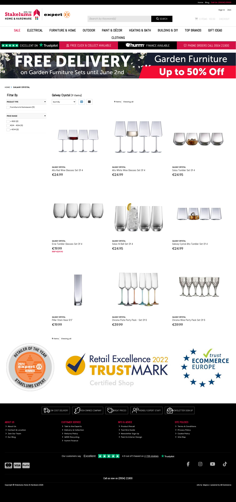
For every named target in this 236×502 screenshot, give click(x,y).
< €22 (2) (14, 121)
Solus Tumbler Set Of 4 (183, 170)
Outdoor (89, 30)
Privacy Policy (183, 430)
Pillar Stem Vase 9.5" (62, 320)
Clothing (118, 38)
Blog (207, 2)
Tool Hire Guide (127, 430)
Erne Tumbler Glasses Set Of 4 (67, 244)
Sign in (221, 10)
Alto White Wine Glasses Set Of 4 (128, 170)
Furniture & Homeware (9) (22, 107)
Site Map (180, 437)
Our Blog (10, 437)
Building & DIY (168, 30)
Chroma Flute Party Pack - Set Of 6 (129, 320)
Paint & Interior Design (130, 437)
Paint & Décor (112, 30)
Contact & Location (15, 430)
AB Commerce (225, 485)
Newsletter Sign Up (182, 410)
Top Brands (193, 30)
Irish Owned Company (90, 410)
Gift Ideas (215, 30)
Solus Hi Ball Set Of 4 (122, 244)
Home (200, 2)
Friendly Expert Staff (149, 410)
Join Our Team (13, 433)
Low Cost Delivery (58, 410)
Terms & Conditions (185, 426)
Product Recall (127, 426)
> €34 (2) (14, 129)
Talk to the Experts (72, 426)
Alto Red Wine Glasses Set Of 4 (67, 170)
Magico (206, 485)
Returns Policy (70, 433)
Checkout (224, 19)
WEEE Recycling (70, 437)
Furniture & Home (62, 30)
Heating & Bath (140, 30)
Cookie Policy (182, 433)
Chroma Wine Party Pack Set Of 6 (188, 320)
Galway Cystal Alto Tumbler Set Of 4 (190, 244)
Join (229, 10)
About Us (10, 426)
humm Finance (70, 440)
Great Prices (119, 410)
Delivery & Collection (73, 430)
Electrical (35, 30)
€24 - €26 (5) (16, 125)
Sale (17, 30)
